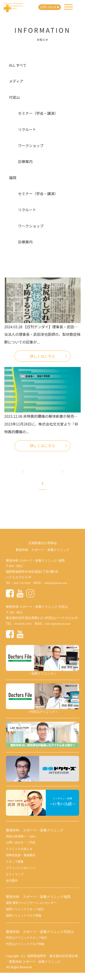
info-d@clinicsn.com (60, 623)
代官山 (14, 97)
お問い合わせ (52, 7)
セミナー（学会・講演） (38, 113)
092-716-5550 (23, 583)
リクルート (27, 129)
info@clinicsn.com (58, 583)
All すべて (18, 65)
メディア (16, 81)
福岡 (12, 177)
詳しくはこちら (42, 356)
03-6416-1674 (24, 623)
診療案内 (25, 161)
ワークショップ (31, 145)
